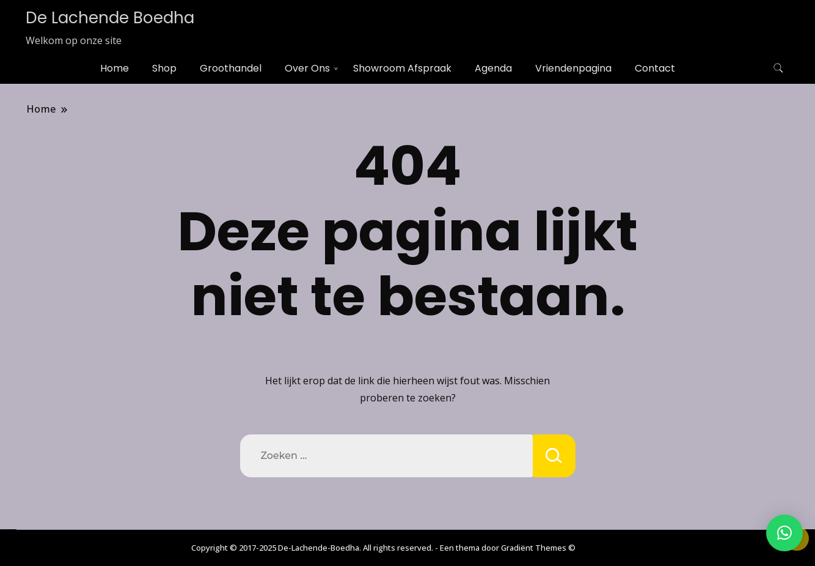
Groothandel (230, 68)
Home (114, 68)
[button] (784, 533)
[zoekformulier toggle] (778, 68)
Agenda (493, 68)
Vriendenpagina (573, 68)
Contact (655, 68)
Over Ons (307, 68)
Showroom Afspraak (402, 68)
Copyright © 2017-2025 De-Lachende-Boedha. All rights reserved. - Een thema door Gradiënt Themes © (383, 547)
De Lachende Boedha (110, 18)
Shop (164, 68)
